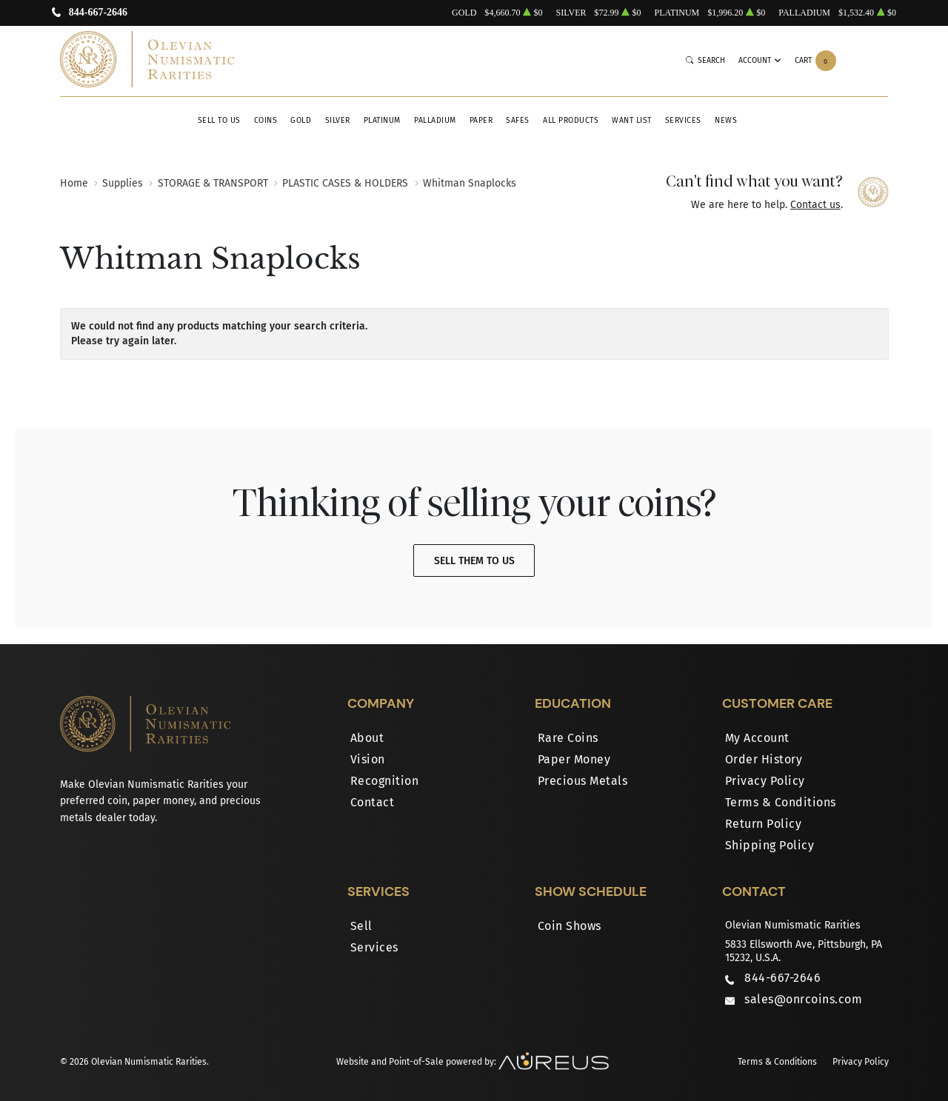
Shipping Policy (770, 845)
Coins (266, 120)
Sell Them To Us (474, 561)
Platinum (382, 120)
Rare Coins (568, 738)
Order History (764, 759)
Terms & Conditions (780, 802)
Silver (337, 120)
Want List (632, 120)
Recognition (384, 781)
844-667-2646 (98, 13)
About (367, 738)
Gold (300, 120)
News (726, 120)
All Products (570, 120)
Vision (367, 759)
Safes (518, 120)
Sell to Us (219, 120)
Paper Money (574, 759)
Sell (361, 926)
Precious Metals (583, 781)
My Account (757, 738)
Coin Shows (569, 926)
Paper (481, 120)
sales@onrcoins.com (803, 999)
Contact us (815, 204)
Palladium (435, 120)
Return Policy (763, 824)
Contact (372, 802)
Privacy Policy (765, 781)
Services (683, 120)
